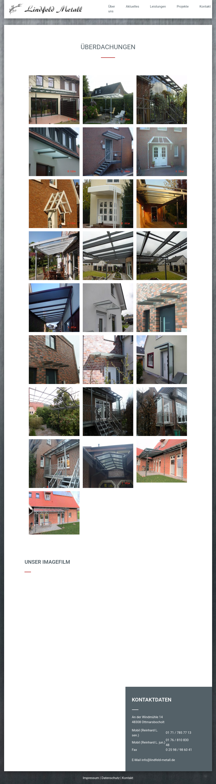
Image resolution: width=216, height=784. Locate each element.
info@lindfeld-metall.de (158, 760)
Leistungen (158, 6)
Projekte (183, 6)
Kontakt (205, 6)
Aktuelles (132, 6)
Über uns (111, 9)
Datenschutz (111, 778)
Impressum (91, 778)
